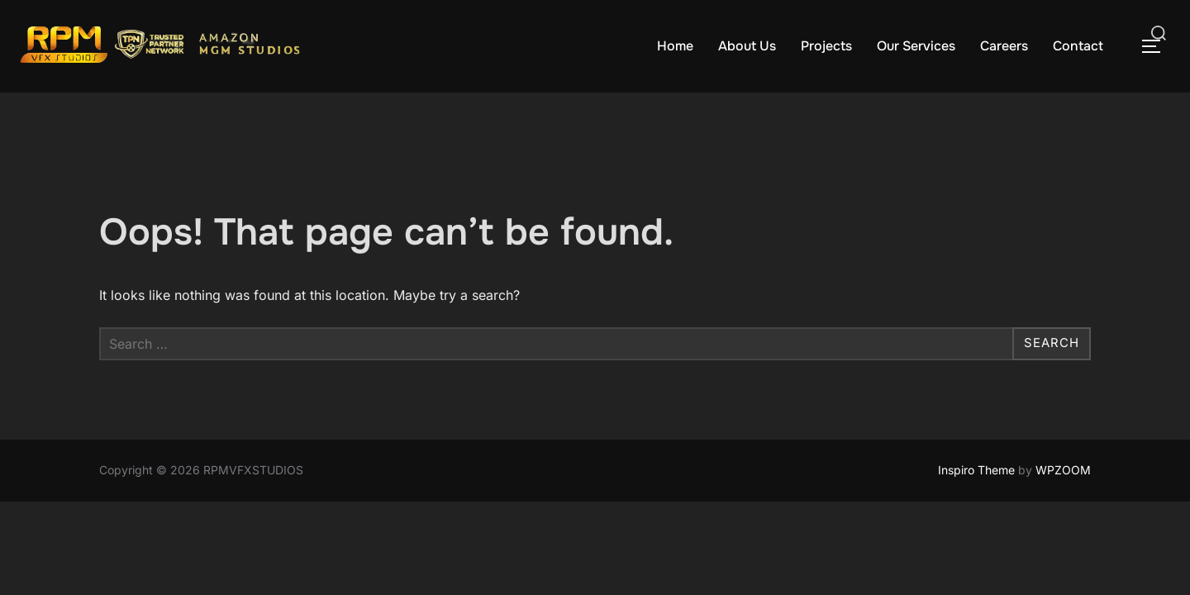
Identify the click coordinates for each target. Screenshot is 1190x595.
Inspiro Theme (976, 470)
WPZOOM (1063, 470)
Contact (1078, 46)
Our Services (916, 46)
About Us (747, 46)
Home (675, 46)
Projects (826, 46)
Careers (1004, 46)
